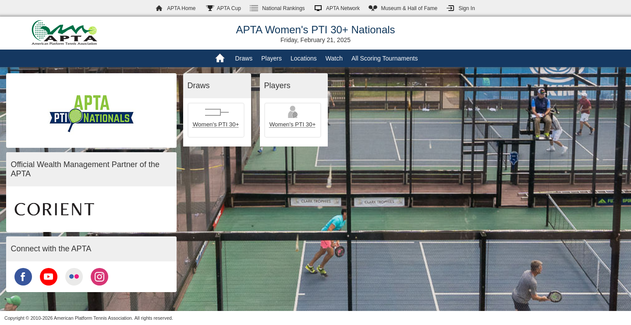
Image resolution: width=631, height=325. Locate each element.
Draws (244, 58)
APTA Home (181, 8)
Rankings (283, 8)
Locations (304, 58)
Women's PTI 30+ (216, 124)
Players (271, 58)
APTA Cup (229, 8)
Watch (334, 58)
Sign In (466, 8)
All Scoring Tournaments (384, 58)
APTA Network (343, 8)
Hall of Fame (409, 8)
